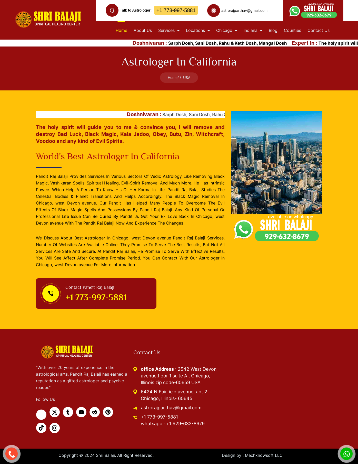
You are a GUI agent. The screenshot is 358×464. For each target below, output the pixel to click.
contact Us (318, 30)
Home (172, 77)
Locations (198, 30)
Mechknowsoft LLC (264, 455)
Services (169, 30)
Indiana (253, 30)
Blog (273, 30)
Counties (292, 30)
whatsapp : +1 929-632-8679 (173, 423)
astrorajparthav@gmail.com (171, 407)
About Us (143, 30)
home (121, 30)
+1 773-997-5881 (176, 10)
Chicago (226, 30)
